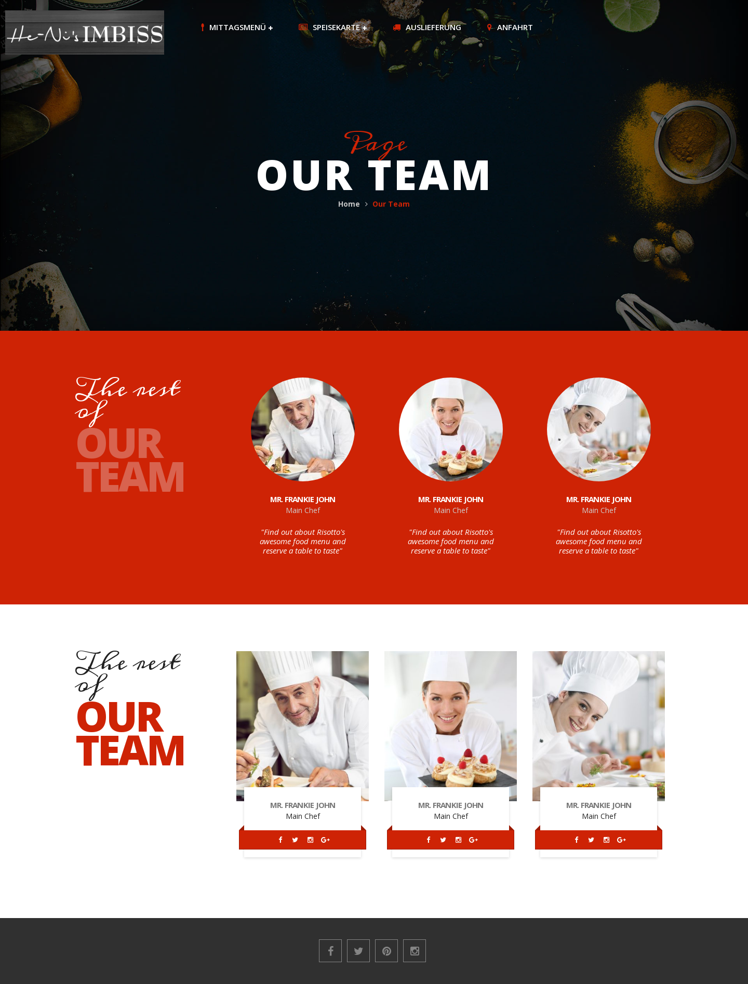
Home (349, 204)
